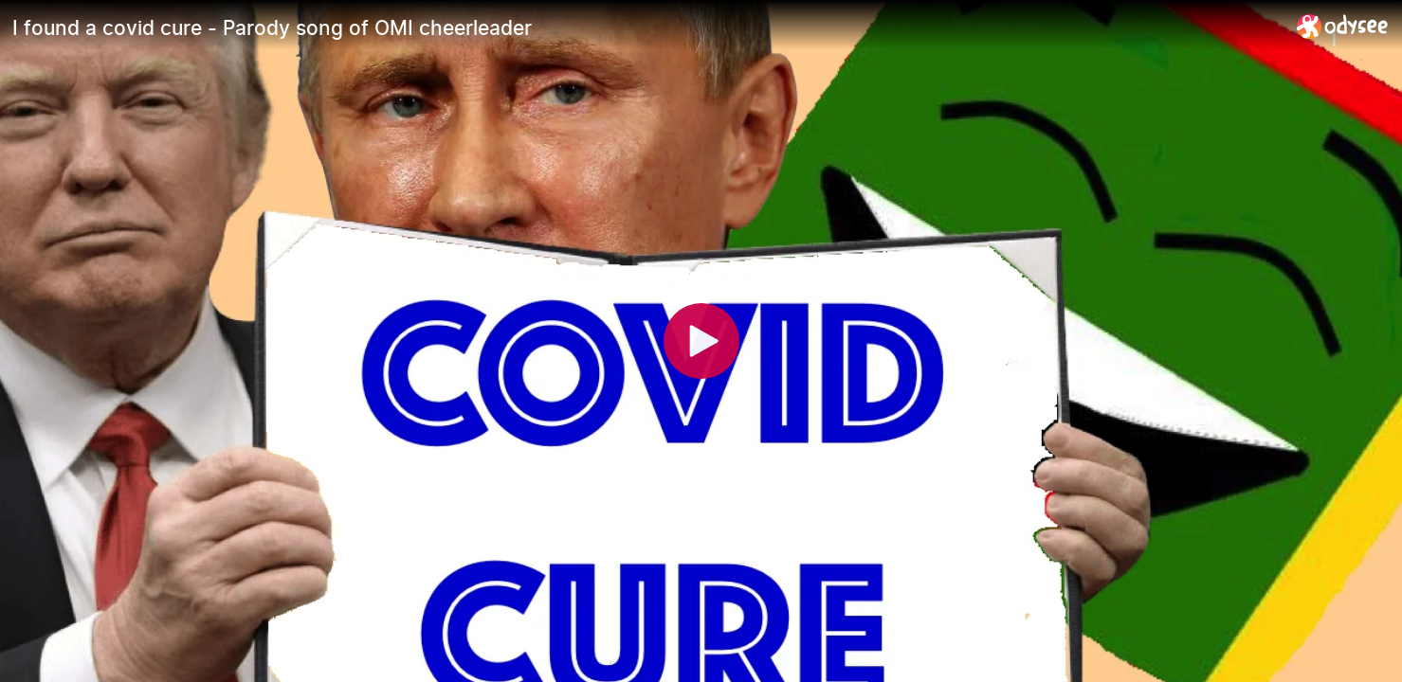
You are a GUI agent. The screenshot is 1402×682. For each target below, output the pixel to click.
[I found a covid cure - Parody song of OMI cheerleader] (647, 27)
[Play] (701, 341)
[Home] (1342, 26)
